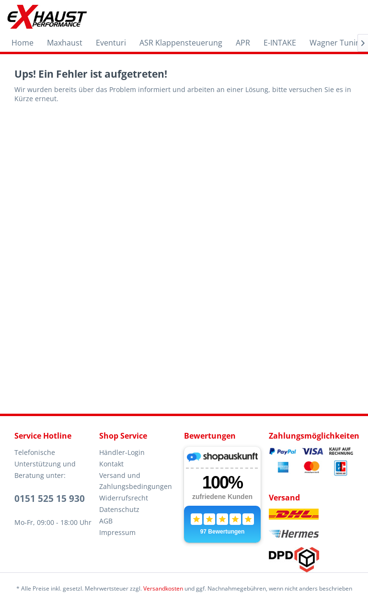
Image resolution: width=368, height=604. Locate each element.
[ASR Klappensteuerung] (181, 43)
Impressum (117, 532)
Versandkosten (163, 588)
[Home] (22, 43)
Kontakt (111, 463)
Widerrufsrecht (123, 497)
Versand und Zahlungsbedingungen (135, 481)
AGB (106, 520)
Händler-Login (122, 452)
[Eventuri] (111, 43)
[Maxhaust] (64, 43)
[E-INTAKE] (280, 43)
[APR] (243, 43)
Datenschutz (119, 509)
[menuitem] (22, 43)
